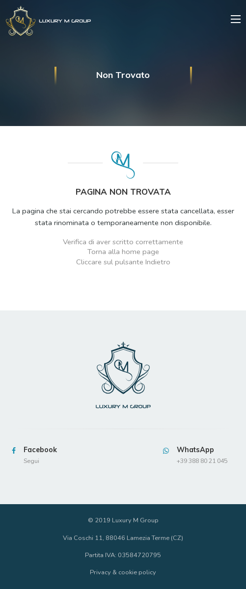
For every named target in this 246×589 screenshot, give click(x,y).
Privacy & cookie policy (123, 572)
